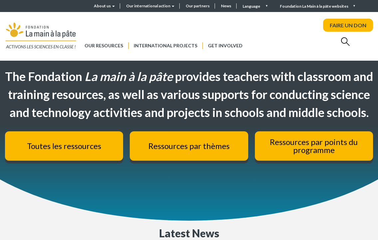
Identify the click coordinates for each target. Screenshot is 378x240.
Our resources (104, 45)
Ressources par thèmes (189, 146)
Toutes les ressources (64, 146)
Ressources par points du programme (314, 146)
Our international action (150, 5)
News (226, 5)
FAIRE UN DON (348, 25)
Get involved (225, 45)
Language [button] (252, 6)
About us (104, 5)
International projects (165, 45)
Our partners (198, 5)
